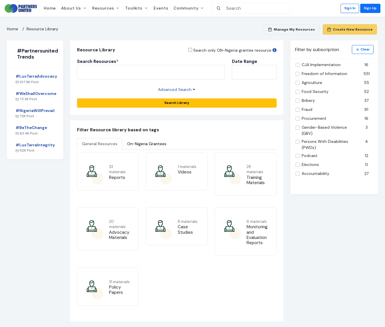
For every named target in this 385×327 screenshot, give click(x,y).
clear (363, 49)
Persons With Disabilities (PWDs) (325, 144)
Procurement (314, 118)
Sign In (349, 8)
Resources (103, 8)
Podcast (310, 155)
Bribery (308, 100)
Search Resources (98, 61)
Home (50, 8)
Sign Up (370, 8)
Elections (310, 164)
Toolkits (133, 8)
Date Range (244, 61)
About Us (71, 8)
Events (161, 8)
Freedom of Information (324, 73)
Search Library (176, 102)
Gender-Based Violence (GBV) (324, 130)
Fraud (307, 109)
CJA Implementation (321, 64)
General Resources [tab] (99, 143)
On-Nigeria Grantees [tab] (146, 143)
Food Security (315, 91)
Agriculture (312, 82)
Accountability (315, 173)
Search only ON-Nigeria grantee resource (235, 50)
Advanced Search (176, 89)
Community (186, 8)
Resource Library (42, 28)
